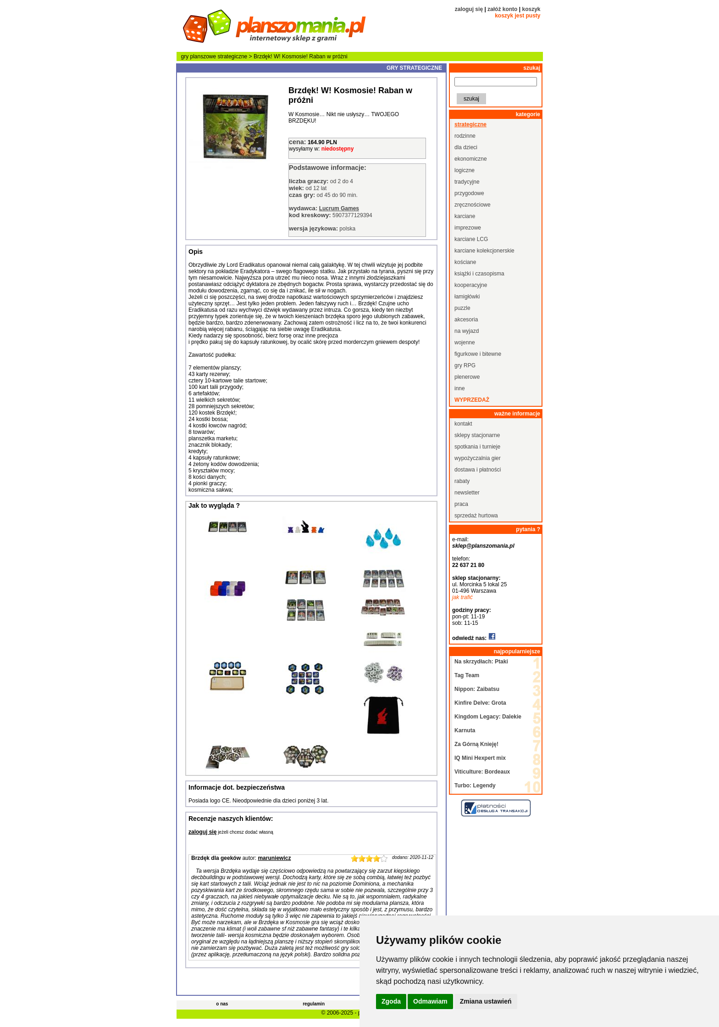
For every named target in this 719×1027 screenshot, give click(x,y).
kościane (465, 262)
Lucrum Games (339, 208)
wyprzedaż (471, 400)
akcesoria (466, 319)
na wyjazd (466, 331)
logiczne (464, 170)
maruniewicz (274, 858)
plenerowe (467, 377)
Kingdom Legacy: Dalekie (487, 716)
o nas (222, 1003)
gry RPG (465, 365)
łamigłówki (467, 296)
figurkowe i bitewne (477, 354)
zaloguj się (469, 9)
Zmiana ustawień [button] (486, 1001)
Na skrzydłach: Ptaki (481, 661)
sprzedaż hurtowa (476, 515)
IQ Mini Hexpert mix (480, 758)
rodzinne (465, 136)
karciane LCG (471, 239)
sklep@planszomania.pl (483, 546)
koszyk (531, 9)
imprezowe (467, 227)
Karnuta (464, 730)
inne (459, 388)
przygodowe (469, 193)
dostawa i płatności (477, 469)
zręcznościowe (472, 205)
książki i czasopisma (479, 273)
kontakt (463, 424)
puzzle (462, 308)
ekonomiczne (470, 159)
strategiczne (233, 56)
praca (461, 504)
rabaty (462, 481)
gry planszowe (198, 56)
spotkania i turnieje (477, 446)
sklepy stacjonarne (477, 435)
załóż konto (502, 9)
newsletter (467, 492)
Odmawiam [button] (430, 1001)
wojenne (464, 342)
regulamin (314, 1003)
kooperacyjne (470, 285)
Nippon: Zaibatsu (476, 689)
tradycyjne (467, 182)
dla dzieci (465, 147)
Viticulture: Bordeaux (482, 772)
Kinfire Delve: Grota (480, 703)
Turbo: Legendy (475, 785)
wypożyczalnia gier (477, 458)
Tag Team (466, 675)
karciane (464, 216)
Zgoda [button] (391, 1001)
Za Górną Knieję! (476, 744)
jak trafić (462, 597)
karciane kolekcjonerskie (484, 250)
